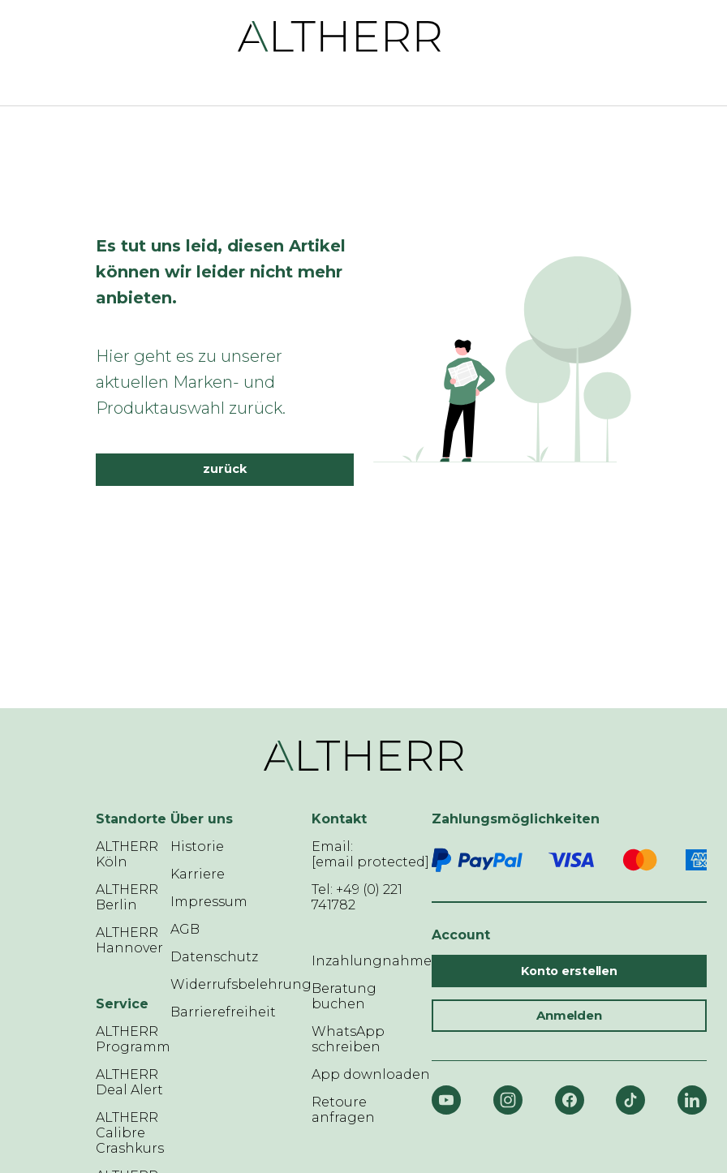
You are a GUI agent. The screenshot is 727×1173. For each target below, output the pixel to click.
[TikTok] (630, 1100)
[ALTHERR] (339, 35)
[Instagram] (508, 1100)
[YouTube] (446, 1100)
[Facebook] (569, 1100)
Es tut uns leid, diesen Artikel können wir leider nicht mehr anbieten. (221, 271)
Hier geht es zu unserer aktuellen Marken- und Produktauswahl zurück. (191, 382)
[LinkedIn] (692, 1100)
